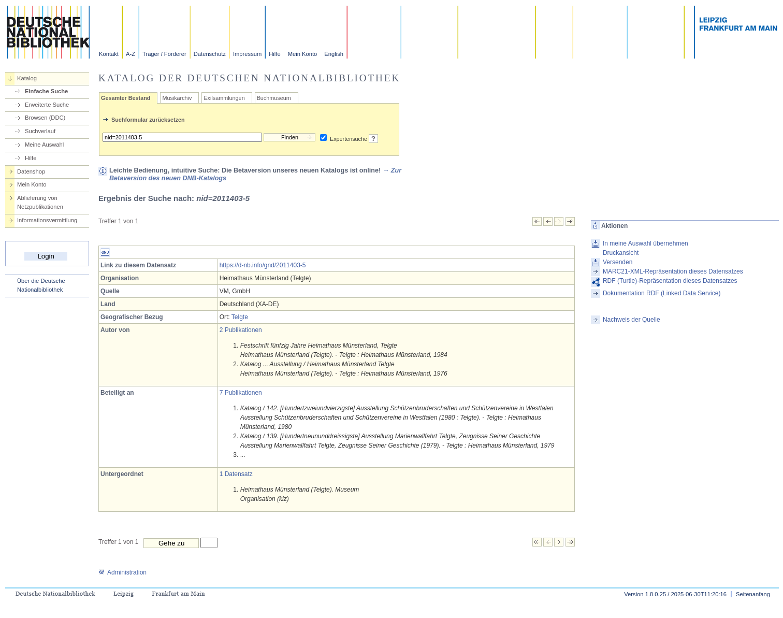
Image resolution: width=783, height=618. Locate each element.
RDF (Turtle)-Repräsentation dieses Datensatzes (670, 280)
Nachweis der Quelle (631, 319)
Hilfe (274, 54)
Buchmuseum (274, 98)
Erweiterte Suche (47, 105)
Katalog (27, 78)
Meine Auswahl (44, 144)
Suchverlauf (40, 131)
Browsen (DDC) (45, 117)
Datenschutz (210, 54)
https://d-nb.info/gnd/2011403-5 (263, 265)
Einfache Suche (46, 91)
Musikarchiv (177, 98)
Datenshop (31, 171)
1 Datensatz (236, 474)
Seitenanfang (753, 594)
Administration (122, 572)
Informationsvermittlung (47, 220)
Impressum (247, 54)
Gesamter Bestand (125, 98)
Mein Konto (302, 54)
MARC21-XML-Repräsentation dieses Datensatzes (673, 271)
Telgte (239, 317)
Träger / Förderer (164, 54)
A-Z (130, 54)
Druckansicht (621, 252)
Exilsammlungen (224, 98)
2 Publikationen (241, 330)
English (333, 54)
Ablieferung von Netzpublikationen (40, 202)
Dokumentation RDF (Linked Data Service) (661, 293)
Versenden (617, 262)
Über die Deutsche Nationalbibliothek (41, 285)
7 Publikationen (241, 392)
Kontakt (109, 54)
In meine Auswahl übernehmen (645, 243)
